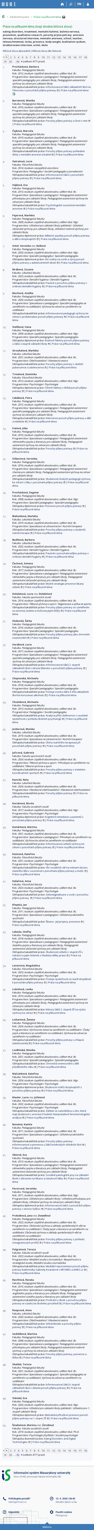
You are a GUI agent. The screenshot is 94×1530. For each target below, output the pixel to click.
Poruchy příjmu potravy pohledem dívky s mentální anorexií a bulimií (48, 152)
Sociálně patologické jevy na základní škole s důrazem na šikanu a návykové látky (50, 1176)
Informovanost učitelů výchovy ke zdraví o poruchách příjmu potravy (48, 845)
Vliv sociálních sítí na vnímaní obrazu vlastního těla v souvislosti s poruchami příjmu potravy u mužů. (50, 869)
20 (10, 61)
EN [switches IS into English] (79, 4)
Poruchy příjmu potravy (59, 448)
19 (5, 61)
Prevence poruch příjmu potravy (63, 506)
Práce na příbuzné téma (47, 17)
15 (69, 57)
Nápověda (14, 1512)
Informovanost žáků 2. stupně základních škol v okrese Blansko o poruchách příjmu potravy (47, 666)
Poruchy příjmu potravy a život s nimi (67, 120)
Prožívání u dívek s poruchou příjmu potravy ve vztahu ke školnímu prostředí (49, 1301)
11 (48, 57)
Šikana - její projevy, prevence (63, 921)
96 (17, 61)
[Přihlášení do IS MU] (88, 4)
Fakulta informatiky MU (49, 1476)
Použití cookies (64, 1512)
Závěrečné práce (19, 17)
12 (53, 57)
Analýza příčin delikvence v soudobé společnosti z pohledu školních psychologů (50, 717)
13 (59, 57)
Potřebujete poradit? (19, 1498)
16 (75, 57)
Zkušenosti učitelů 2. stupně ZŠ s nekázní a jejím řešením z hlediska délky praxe (47, 953)
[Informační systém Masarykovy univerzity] (9, 4)
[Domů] (62, 4)
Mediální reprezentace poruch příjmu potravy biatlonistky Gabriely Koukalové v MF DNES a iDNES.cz (50, 1268)
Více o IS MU (20, 1476)
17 (80, 57)
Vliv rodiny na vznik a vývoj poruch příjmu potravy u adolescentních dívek (48, 261)
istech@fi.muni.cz (17, 1502)
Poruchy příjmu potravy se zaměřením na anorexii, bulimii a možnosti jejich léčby (50, 609)
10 (43, 57)
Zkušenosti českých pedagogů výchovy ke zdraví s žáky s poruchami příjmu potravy (51, 480)
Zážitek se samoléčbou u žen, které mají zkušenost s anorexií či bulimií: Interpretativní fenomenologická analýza (51, 1114)
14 (64, 57)
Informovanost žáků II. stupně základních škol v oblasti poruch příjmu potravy (46, 1386)
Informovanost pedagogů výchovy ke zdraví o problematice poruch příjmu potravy (50, 315)
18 (85, 57)
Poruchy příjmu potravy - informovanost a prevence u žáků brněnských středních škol (47, 1143)
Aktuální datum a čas (66, 1502)
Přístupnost (61, 1515)
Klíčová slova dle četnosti (46, 51)
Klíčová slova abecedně (16, 51)
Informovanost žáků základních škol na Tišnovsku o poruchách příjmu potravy (51, 88)
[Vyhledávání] (71, 4)
